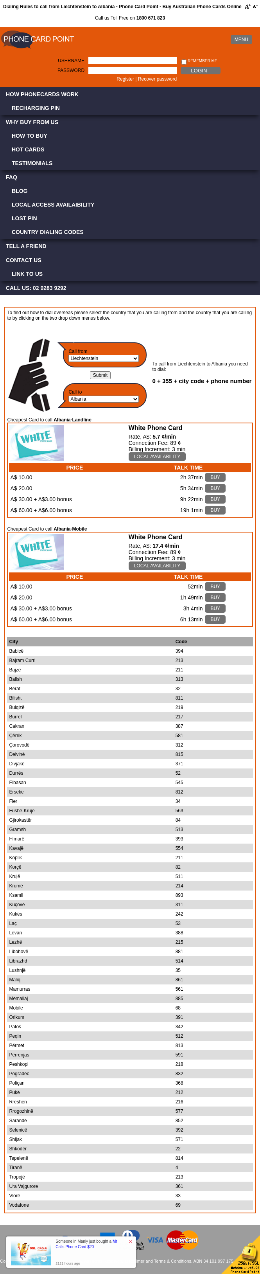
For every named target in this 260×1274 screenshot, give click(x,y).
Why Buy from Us (32, 122)
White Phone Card (156, 428)
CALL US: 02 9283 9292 (36, 288)
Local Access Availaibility (53, 205)
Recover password (157, 79)
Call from (77, 351)
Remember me (199, 61)
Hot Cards (28, 149)
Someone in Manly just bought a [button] (86, 1244)
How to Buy (29, 136)
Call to (75, 392)
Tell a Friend (26, 246)
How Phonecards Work (42, 94)
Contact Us (23, 260)
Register (125, 79)
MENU (241, 39)
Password (70, 70)
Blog (19, 191)
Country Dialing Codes (48, 232)
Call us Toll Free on (130, 18)
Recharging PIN (36, 108)
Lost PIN (24, 218)
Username (71, 60)
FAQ (11, 177)
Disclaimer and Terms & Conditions (157, 1261)
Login (199, 71)
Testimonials (32, 163)
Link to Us (27, 274)
